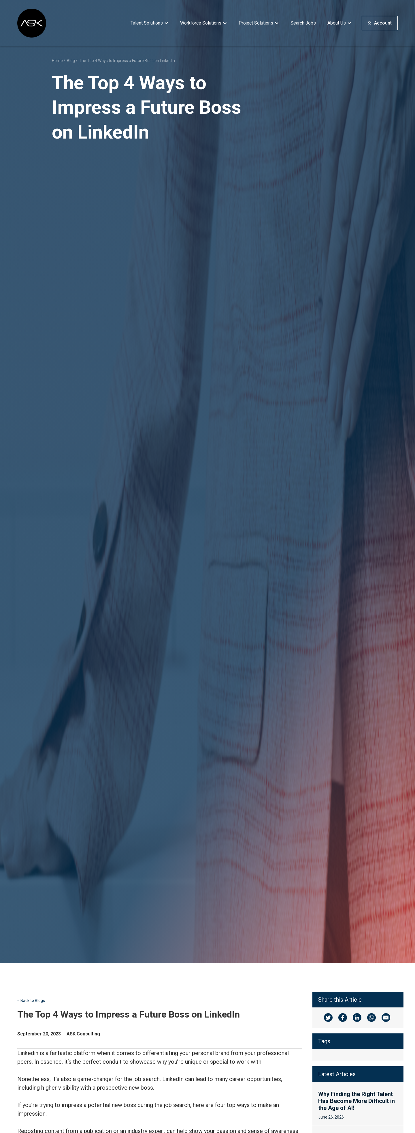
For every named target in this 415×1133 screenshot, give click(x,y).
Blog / (72, 60)
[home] (31, 23)
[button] (149, 23)
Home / (58, 60)
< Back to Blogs (31, 1000)
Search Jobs (303, 23)
